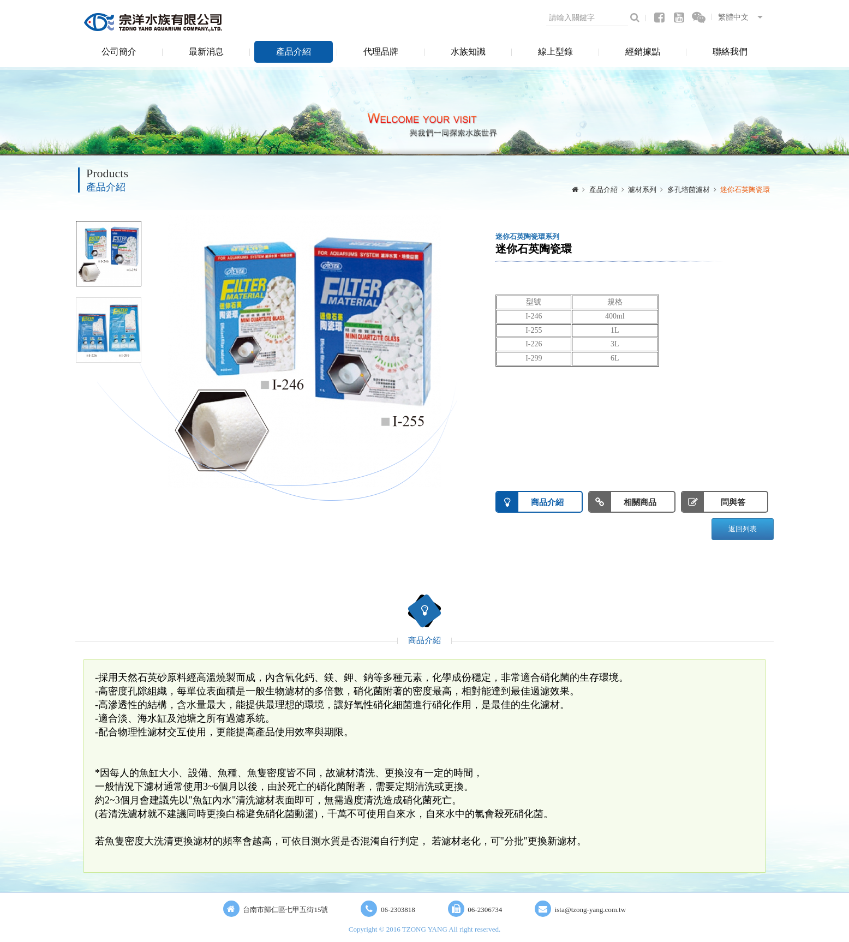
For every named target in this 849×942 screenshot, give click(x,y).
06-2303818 (398, 909)
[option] (304, 351)
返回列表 (742, 529)
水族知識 (468, 51)
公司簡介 (118, 51)
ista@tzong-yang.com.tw (590, 909)
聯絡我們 (730, 51)
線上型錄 (555, 51)
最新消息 (206, 51)
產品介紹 (293, 51)
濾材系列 (642, 189)
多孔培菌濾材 (688, 189)
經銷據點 (642, 51)
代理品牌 (380, 51)
